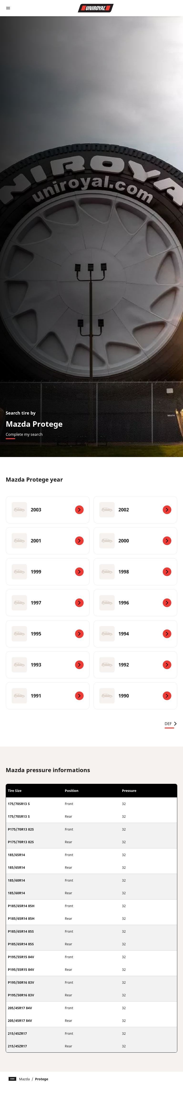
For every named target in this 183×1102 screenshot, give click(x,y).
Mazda (24, 1079)
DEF (171, 723)
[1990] (135, 695)
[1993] (48, 664)
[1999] (48, 571)
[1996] (135, 602)
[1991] (48, 695)
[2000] (135, 540)
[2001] (48, 540)
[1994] (135, 633)
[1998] (135, 571)
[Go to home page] (95, 8)
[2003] (48, 509)
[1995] (48, 633)
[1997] (48, 602)
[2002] (135, 509)
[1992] (135, 664)
